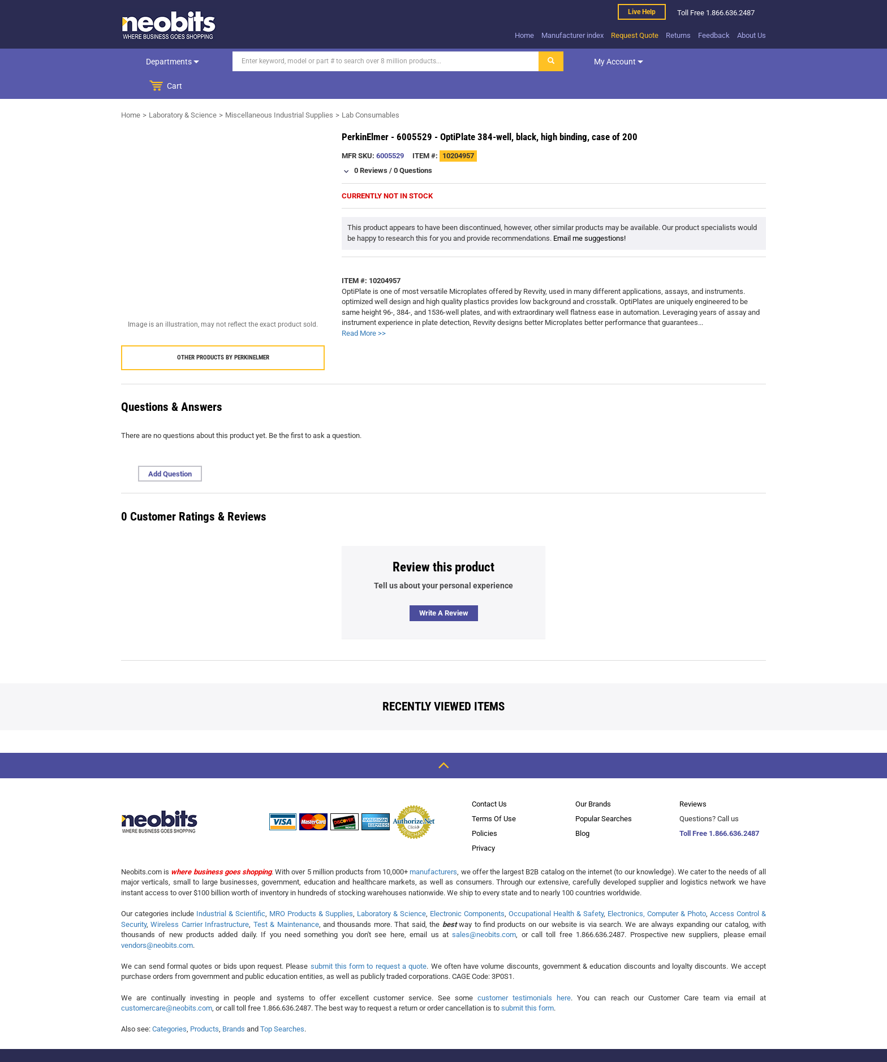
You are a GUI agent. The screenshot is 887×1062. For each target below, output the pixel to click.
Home (524, 35)
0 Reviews (370, 145)
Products (204, 1004)
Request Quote (634, 35)
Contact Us (489, 779)
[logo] (169, 25)
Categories (169, 1004)
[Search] (376, 61)
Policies (484, 808)
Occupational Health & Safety (556, 889)
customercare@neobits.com (166, 983)
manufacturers (433, 847)
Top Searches (282, 1004)
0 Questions (413, 145)
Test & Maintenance (286, 899)
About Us (751, 35)
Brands (233, 1004)
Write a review (443, 588)
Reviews (693, 779)
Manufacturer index (572, 35)
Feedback (714, 35)
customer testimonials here (524, 973)
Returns (678, 35)
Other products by (223, 332)
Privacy (483, 823)
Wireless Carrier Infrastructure (199, 899)
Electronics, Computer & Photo (657, 889)
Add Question (170, 449)
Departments (168, 61)
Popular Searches (603, 794)
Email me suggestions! (589, 213)
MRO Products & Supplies (311, 889)
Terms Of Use (494, 794)
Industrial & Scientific (230, 889)
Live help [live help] (642, 12)
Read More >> (364, 308)
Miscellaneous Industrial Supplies (279, 90)
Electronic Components (467, 889)
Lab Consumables (370, 90)
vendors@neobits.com (157, 920)
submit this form (527, 983)
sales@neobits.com (484, 909)
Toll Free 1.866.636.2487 (719, 808)
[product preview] (223, 207)
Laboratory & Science (183, 90)
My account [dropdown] (609, 61)
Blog (582, 808)
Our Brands (593, 779)
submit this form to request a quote (369, 941)
